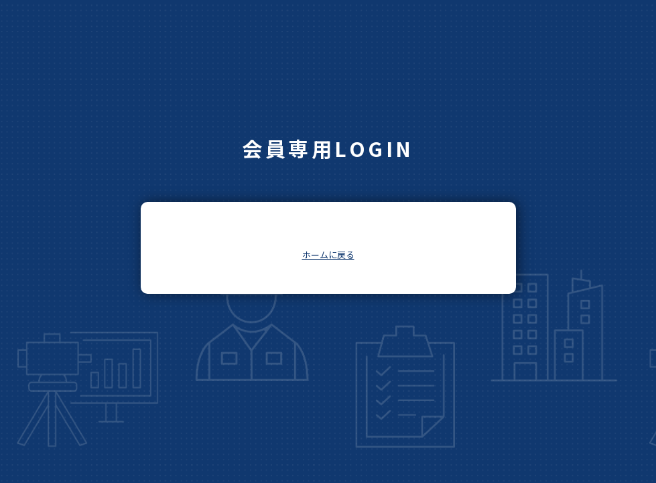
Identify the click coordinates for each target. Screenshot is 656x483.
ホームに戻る (328, 254)
